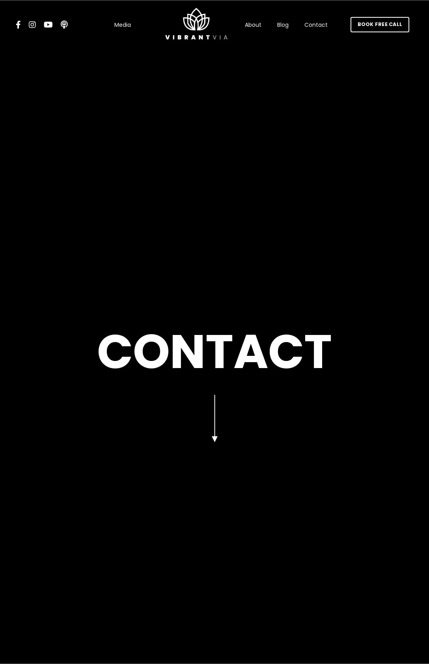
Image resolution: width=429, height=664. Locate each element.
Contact (316, 25)
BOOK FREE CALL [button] (380, 24)
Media (122, 25)
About (253, 25)
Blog (283, 25)
